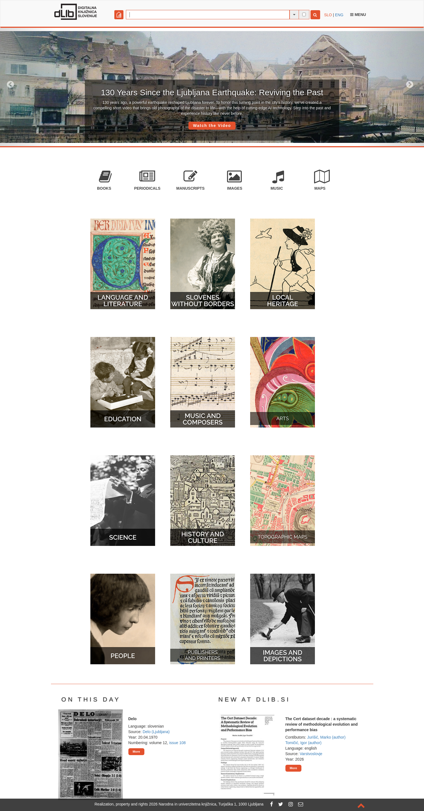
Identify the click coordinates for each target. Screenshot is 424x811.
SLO (328, 15)
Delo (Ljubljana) (156, 732)
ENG (339, 15)
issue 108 (177, 743)
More (136, 751)
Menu (358, 14)
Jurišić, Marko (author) (326, 737)
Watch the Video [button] (212, 125)
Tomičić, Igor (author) (303, 743)
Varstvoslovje (311, 754)
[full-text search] (304, 14)
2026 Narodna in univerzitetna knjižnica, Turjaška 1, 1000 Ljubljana (206, 804)
